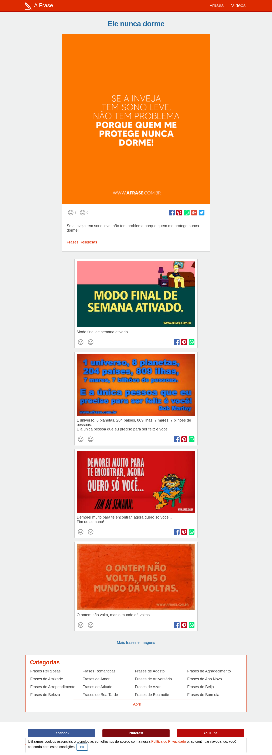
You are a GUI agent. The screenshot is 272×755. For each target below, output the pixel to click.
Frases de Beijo (200, 687)
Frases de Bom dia (203, 695)
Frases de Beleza (45, 695)
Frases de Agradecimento (209, 671)
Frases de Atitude (97, 687)
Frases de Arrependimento (52, 687)
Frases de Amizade (46, 679)
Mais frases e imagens (136, 642)
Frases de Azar (148, 687)
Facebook (61, 733)
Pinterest (136, 733)
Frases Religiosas (82, 242)
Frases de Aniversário (153, 679)
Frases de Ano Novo (204, 679)
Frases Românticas (99, 671)
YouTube (211, 733)
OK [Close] (82, 747)
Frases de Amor (96, 679)
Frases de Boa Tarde (100, 695)
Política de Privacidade (168, 741)
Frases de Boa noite (152, 695)
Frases (216, 5)
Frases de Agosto (150, 671)
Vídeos (238, 5)
